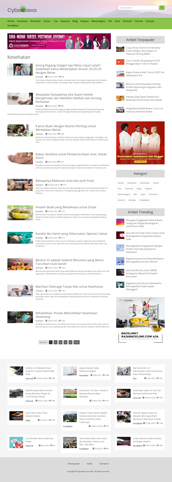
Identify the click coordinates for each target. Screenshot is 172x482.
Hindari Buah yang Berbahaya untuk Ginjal (66, 207)
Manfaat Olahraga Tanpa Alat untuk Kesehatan (69, 286)
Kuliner (47, 21)
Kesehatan (35, 21)
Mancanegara (98, 21)
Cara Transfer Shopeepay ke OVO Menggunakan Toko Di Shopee (143, 62)
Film (110, 21)
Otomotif (127, 21)
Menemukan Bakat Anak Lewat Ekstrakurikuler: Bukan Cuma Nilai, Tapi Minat (93, 441)
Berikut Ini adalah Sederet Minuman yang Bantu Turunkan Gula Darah (70, 262)
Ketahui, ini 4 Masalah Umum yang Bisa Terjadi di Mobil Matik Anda (40, 371)
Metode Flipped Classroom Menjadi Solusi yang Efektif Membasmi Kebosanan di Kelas (147, 416)
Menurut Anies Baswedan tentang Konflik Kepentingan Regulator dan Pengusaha (143, 87)
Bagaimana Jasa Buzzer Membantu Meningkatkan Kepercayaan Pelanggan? (143, 286)
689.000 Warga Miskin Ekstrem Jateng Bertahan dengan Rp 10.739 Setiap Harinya (39, 393)
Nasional (65, 21)
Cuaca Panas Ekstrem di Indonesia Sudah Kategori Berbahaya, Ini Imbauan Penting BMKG (143, 50)
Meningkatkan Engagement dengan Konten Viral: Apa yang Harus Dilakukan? (144, 249)
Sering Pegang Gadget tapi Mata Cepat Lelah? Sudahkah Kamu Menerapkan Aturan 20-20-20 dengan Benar (68, 69)
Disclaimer (104, 463)
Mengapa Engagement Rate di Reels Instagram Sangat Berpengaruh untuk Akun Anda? (144, 223)
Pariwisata (22, 21)
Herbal (10, 21)
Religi (75, 21)
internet (139, 21)
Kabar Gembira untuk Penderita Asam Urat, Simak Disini (71, 156)
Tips (55, 21)
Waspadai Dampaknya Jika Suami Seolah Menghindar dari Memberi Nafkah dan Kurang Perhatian (68, 98)
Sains (117, 21)
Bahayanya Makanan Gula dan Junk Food (65, 180)
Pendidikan (13, 25)
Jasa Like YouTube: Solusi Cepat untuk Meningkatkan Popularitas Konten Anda (145, 236)
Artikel (89, 463)
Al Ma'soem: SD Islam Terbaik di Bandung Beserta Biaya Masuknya (93, 393)
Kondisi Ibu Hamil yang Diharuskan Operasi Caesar (72, 233)
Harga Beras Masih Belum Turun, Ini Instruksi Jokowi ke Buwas (144, 110)
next (76, 342)
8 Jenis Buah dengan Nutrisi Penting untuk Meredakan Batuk (66, 128)
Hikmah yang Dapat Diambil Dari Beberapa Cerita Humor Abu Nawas (144, 98)
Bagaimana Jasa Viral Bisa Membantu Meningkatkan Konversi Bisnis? (145, 260)
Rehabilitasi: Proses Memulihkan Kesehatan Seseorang (66, 315)
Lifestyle (150, 21)
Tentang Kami (73, 463)
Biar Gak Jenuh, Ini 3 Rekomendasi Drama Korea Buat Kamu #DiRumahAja (147, 371)
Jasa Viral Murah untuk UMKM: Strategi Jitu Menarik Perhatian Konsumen (141, 273)
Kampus (84, 21)
